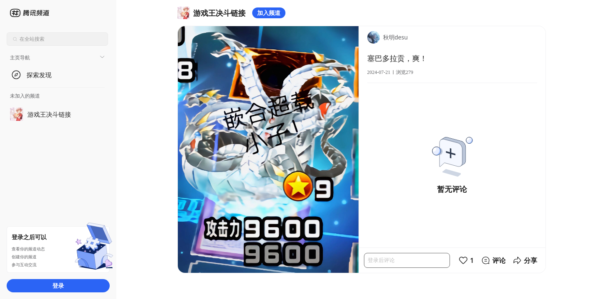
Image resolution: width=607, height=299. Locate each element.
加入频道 (268, 13)
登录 (58, 285)
